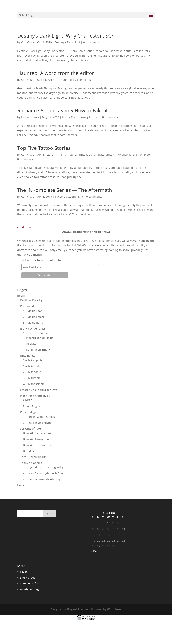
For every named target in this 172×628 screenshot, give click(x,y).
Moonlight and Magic (39, 338)
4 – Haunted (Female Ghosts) (41, 479)
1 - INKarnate (65, 154)
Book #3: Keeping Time (37, 445)
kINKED (27, 400)
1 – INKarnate (32, 366)
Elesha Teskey (30, 117)
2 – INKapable (32, 372)
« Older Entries (27, 227)
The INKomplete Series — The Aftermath (64, 189)
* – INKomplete (33, 360)
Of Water (31, 343)
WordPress (114, 609)
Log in (24, 571)
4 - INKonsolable (123, 154)
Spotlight (77, 196)
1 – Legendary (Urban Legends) (43, 467)
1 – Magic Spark (33, 311)
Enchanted (27, 306)
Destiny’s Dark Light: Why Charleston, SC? (65, 35)
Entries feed (28, 577)
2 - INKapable (84, 154)
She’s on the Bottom (36, 333)
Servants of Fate (30, 428)
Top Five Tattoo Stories (44, 147)
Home (21, 485)
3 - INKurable (102, 154)
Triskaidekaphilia (31, 463)
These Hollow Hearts (33, 457)
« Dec (94, 551)
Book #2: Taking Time (36, 439)
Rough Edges (31, 406)
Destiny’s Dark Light (32, 300)
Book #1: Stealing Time (37, 433)
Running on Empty (38, 349)
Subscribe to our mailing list (42, 260)
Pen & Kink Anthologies (35, 396)
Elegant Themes (77, 609)
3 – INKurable (32, 378)
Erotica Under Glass (33, 328)
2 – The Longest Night (37, 423)
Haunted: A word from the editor (55, 73)
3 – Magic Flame (33, 322)
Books (21, 295)
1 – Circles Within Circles (39, 417)
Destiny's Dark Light (67, 42)
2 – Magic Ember (33, 317)
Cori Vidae (27, 42)
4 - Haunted (64, 79)
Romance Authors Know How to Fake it (62, 110)
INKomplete (143, 154)
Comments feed (30, 583)
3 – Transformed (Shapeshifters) (43, 473)
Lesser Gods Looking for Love (80, 117)
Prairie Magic (28, 412)
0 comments (91, 42)
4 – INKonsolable (34, 384)
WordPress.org (29, 589)
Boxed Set (29, 451)
